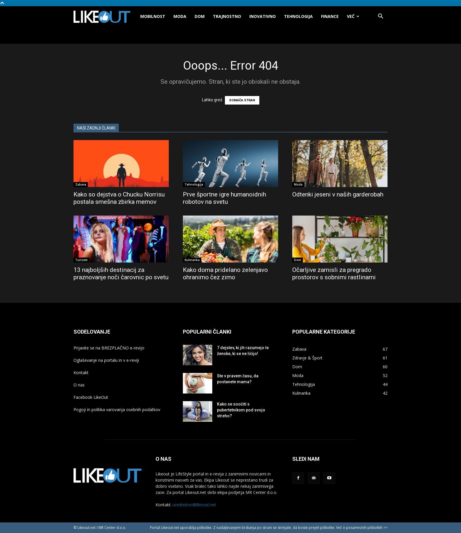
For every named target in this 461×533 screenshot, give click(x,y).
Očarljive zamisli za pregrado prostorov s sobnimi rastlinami (334, 273)
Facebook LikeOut (91, 397)
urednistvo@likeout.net (194, 504)
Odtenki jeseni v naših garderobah (337, 194)
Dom (200, 16)
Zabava (80, 184)
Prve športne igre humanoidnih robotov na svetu (224, 198)
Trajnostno (227, 16)
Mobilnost (152, 16)
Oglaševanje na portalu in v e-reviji (106, 360)
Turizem (81, 260)
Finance (330, 16)
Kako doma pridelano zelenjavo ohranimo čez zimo (225, 273)
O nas (79, 385)
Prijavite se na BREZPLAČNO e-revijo (109, 348)
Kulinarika (192, 260)
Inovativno (262, 16)
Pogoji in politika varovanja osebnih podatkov (117, 409)
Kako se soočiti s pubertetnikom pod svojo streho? (241, 410)
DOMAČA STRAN (242, 100)
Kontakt (81, 372)
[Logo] (105, 16)
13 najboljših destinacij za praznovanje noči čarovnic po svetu (121, 273)
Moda (179, 16)
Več (353, 16)
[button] (380, 17)
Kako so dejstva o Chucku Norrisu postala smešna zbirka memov (119, 198)
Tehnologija (298, 16)
